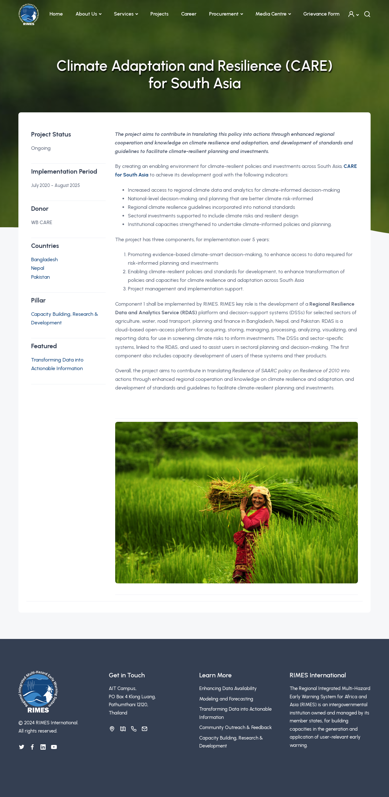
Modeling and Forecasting (226, 699)
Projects (159, 14)
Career (188, 14)
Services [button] (124, 14)
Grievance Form (321, 14)
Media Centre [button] (271, 14)
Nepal (37, 268)
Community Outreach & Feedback (235, 727)
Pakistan (40, 277)
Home (56, 14)
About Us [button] (86, 14)
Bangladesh (44, 259)
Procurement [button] (224, 14)
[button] (353, 14)
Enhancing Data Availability (228, 688)
